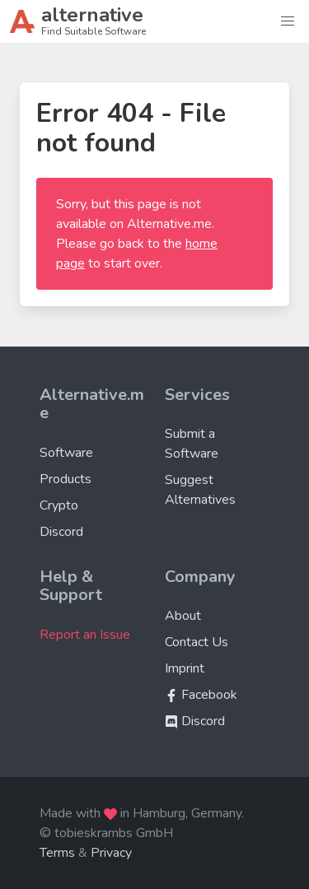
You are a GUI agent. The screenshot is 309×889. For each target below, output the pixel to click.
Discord (61, 532)
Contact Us (196, 642)
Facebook (201, 695)
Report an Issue (85, 635)
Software (66, 453)
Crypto (59, 505)
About (183, 616)
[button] (287, 21)
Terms (57, 853)
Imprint (184, 668)
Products (65, 479)
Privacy (111, 853)
